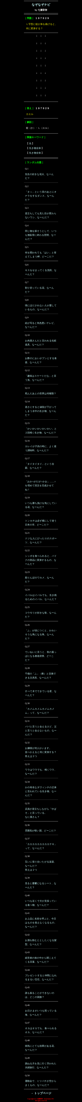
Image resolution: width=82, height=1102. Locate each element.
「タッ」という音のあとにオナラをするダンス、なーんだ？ (41, 195)
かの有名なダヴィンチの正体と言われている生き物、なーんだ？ (40, 791)
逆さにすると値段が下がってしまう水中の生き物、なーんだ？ (40, 411)
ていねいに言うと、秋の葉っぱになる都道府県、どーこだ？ (40, 656)
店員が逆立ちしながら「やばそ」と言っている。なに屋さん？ (40, 813)
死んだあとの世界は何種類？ (40, 393)
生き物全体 (35, 148)
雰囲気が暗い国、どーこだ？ (40, 830)
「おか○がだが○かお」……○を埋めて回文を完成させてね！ (40, 485)
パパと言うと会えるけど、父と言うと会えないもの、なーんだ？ (40, 730)
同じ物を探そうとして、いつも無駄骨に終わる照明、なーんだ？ (40, 235)
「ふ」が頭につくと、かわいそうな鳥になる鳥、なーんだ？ (40, 634)
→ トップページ (41, 1093)
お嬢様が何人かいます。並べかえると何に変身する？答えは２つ (40, 752)
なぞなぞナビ (41, 4)
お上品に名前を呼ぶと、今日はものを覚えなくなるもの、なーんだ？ (41, 922)
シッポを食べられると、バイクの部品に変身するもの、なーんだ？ (41, 560)
